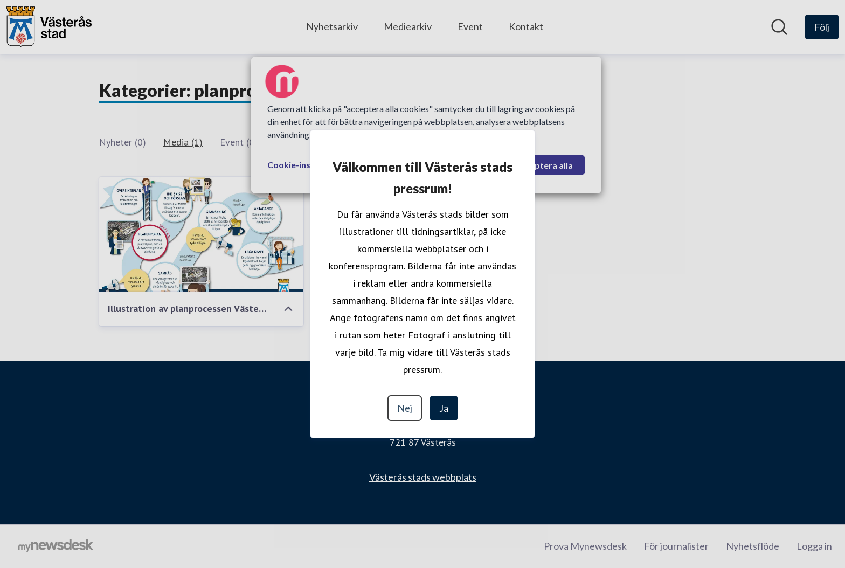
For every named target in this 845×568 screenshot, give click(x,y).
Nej (404, 408)
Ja (443, 408)
